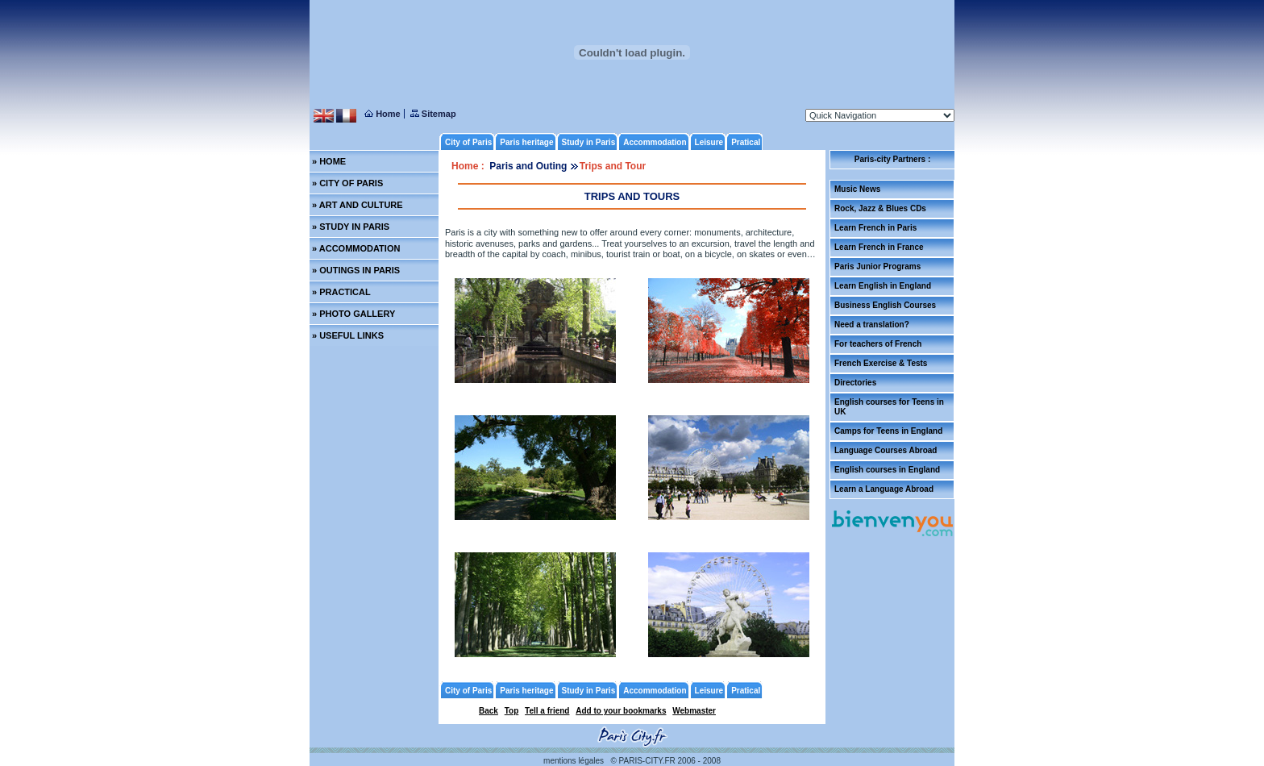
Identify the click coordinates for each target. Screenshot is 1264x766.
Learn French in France (879, 247)
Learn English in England (882, 285)
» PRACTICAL (341, 292)
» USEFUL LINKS (348, 335)
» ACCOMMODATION (356, 248)
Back (488, 710)
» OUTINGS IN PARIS (356, 270)
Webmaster (694, 710)
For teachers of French (877, 343)
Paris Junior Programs (877, 266)
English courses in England (887, 469)
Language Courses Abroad (885, 450)
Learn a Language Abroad (883, 489)
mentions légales (573, 760)
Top (512, 710)
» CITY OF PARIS (347, 183)
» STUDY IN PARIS (350, 226)
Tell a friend (547, 710)
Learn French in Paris (875, 227)
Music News (857, 189)
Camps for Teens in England (888, 431)
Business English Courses (885, 305)
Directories (855, 382)
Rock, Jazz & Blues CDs (880, 208)
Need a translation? (871, 324)
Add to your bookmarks (621, 710)
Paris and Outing (529, 166)
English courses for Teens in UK (889, 407)
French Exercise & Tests (880, 363)
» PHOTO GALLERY (353, 313)
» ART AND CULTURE (357, 205)
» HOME (329, 161)
